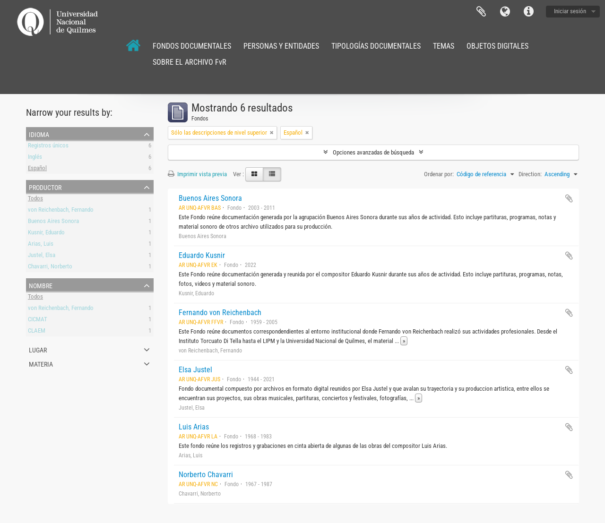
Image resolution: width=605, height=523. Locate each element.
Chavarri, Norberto (50, 267)
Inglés (35, 158)
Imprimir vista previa (197, 174)
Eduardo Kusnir (202, 255)
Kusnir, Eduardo (46, 233)
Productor (45, 186)
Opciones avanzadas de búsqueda (373, 152)
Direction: (530, 174)
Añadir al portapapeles (569, 198)
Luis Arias (194, 426)
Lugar (38, 349)
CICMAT (37, 320)
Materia (41, 363)
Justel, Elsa (41, 256)
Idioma (505, 12)
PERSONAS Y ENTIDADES (281, 46)
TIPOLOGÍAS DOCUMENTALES (376, 46)
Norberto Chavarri (206, 474)
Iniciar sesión (570, 11)
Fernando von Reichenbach (220, 312)
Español (37, 169)
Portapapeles (481, 12)
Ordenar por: (439, 174)
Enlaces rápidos (528, 12)
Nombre (40, 285)
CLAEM (36, 331)
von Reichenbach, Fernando (61, 210)
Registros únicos (48, 146)
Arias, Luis (40, 245)
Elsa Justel (195, 369)
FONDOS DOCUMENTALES (192, 46)
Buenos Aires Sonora (53, 222)
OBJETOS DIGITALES (497, 46)
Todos (35, 199)
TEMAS (443, 46)
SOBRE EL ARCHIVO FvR (189, 62)
